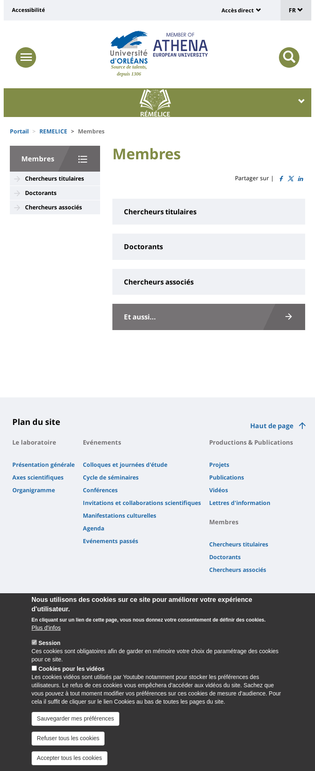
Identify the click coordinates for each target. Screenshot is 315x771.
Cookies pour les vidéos (72, 671)
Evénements (102, 442)
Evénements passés (110, 541)
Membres (37, 158)
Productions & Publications (251, 442)
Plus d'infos (46, 629)
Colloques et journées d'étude (125, 464)
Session (50, 645)
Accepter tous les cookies (69, 760)
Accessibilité (28, 10)
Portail (19, 131)
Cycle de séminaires (111, 477)
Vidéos (218, 490)
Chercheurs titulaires (54, 178)
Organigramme (33, 490)
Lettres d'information (239, 503)
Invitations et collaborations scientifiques (142, 503)
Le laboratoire (34, 442)
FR (296, 10)
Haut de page (271, 425)
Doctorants (41, 193)
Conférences (100, 490)
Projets (219, 464)
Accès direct (237, 10)
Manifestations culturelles (119, 515)
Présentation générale (43, 464)
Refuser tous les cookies (68, 740)
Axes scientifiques (38, 477)
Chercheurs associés (53, 207)
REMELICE (53, 131)
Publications (226, 477)
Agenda (93, 528)
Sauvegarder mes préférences (75, 720)
